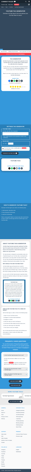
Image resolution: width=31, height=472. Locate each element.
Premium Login (4, 4)
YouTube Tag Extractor (15, 75)
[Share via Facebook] (9, 81)
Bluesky (3, 464)
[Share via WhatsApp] (12, 168)
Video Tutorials (4, 438)
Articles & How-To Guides (6, 440)
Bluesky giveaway (19, 422)
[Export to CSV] (19, 168)
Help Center (10, 4)
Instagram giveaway (20, 410)
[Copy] (22, 168)
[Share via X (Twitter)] (12, 81)
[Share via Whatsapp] (14, 81)
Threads (3, 459)
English (17, 449)
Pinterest (3, 466)
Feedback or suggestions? (15, 82)
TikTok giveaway (19, 416)
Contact (3, 442)
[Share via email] (17, 168)
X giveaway (18, 418)
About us (3, 412)
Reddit (2, 462)
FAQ (2, 436)
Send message (15, 385)
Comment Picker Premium (21, 434)
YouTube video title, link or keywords (10, 131)
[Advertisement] (15, 32)
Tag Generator (4, 51)
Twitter (2, 455)
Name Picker (18, 426)
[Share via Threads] (17, 81)
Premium (16, 4)
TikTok (2, 457)
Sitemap (3, 418)
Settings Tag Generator (13, 51)
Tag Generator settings (19, 68)
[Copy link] (22, 81)
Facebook (25, 347)
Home (2, 410)
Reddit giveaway (19, 424)
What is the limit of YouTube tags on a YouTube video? (13, 374)
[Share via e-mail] (19, 81)
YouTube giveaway (20, 414)
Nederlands (18, 451)
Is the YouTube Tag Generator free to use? (14, 355)
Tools (2, 414)
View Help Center (15, 381)
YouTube (3, 453)
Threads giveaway (20, 420)
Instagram (15, 349)
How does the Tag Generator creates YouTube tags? (12, 369)
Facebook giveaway (20, 412)
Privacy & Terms (4, 416)
